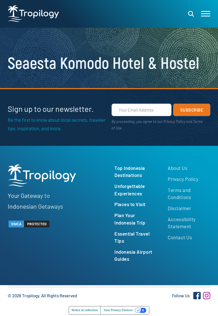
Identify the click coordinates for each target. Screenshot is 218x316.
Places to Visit (130, 204)
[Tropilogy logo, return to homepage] (33, 13)
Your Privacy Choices (118, 310)
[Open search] (191, 14)
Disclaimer (179, 208)
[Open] (205, 14)
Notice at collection (85, 310)
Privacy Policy (174, 121)
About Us (177, 168)
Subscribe (192, 109)
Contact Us (180, 237)
